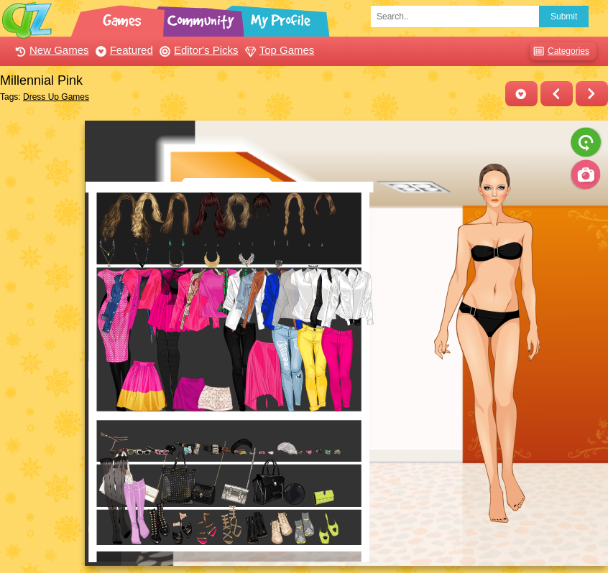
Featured (122, 50)
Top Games (278, 50)
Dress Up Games (56, 97)
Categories (559, 51)
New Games (50, 50)
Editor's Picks (197, 50)
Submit (564, 16)
